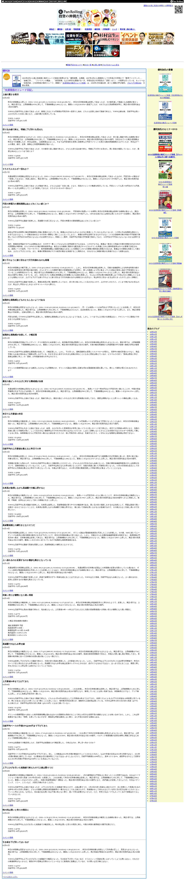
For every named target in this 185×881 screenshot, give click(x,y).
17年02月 (153, 594)
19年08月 (153, 521)
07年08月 (153, 796)
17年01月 (153, 597)
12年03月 (153, 738)
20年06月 (153, 497)
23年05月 (153, 412)
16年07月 (153, 611)
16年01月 (153, 626)
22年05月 (153, 441)
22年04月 (153, 444)
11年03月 (153, 767)
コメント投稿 (8, 125)
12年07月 (153, 728)
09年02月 (153, 784)
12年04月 (153, 735)
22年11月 (153, 427)
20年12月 (153, 482)
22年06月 (153, 439)
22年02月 (153, 448)
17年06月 (153, 585)
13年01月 (153, 713)
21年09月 (153, 461)
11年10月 (153, 750)
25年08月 (153, 346)
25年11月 (153, 339)
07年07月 (153, 798)
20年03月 (153, 504)
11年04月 (153, 764)
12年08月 (153, 725)
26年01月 (153, 334)
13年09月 (153, 694)
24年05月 (153, 383)
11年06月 (153, 759)
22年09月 (153, 431)
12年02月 (153, 740)
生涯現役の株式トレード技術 (73, 83)
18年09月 (153, 548)
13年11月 (153, 689)
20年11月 (153, 485)
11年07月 (153, 757)
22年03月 (153, 446)
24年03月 (153, 388)
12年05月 (153, 733)
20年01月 (153, 509)
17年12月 (153, 570)
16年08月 (153, 609)
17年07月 (153, 582)
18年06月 (153, 555)
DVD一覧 (88, 65)
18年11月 (153, 543)
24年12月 (153, 366)
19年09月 (153, 519)
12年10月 (153, 721)
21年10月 (153, 458)
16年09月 (153, 606)
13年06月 (153, 701)
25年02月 (153, 361)
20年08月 (153, 492)
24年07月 (153, 378)
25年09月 (153, 344)
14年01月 (153, 684)
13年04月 (153, 706)
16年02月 (153, 623)
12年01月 (153, 742)
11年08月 (153, 755)
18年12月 (153, 541)
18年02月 (153, 565)
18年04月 (153, 560)
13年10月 (153, 691)
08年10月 (153, 793)
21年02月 (153, 478)
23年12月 (153, 395)
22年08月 (153, 434)
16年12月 (153, 599)
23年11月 (153, 397)
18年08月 (153, 550)
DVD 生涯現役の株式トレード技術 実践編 (165, 263)
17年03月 (153, 592)
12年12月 (153, 716)
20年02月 (153, 507)
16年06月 (153, 614)
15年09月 (153, 636)
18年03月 (153, 563)
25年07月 (153, 349)
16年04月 (153, 619)
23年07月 (153, 407)
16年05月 (153, 616)
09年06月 (153, 774)
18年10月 (153, 546)
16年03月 (153, 621)
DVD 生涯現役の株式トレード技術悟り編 (165, 184)
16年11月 (153, 602)
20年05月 (153, 499)
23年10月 (153, 400)
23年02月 (153, 419)
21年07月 (153, 465)
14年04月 (153, 677)
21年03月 (153, 475)
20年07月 (153, 495)
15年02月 (153, 653)
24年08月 (153, 376)
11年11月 (153, 747)
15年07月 (153, 640)
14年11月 (153, 660)
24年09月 (153, 373)
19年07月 (153, 524)
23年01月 (153, 422)
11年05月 (153, 762)
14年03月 (153, 679)
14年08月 (153, 667)
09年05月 (153, 776)
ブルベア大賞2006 (134, 83)
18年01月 (153, 568)
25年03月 (153, 359)
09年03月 (153, 781)
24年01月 (153, 393)
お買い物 (96, 65)
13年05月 (153, 704)
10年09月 (153, 769)
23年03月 (153, 417)
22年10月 (153, 429)
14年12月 (153, 657)
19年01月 (153, 538)
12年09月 (153, 723)
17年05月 (153, 587)
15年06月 (153, 643)
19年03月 (153, 533)
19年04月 (153, 531)
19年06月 (153, 526)
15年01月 (153, 655)
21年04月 (153, 473)
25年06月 (153, 351)
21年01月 (153, 480)
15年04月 (153, 648)
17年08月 (153, 580)
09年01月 (153, 786)
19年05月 (153, 529)
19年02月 (153, 536)
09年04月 (153, 779)
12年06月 (153, 730)
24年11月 (153, 368)
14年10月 (153, 662)
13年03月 (153, 708)
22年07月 (153, 436)
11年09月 (153, 752)
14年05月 (153, 674)
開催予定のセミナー (75, 65)
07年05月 (153, 801)
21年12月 (153, 453)
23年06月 (153, 410)
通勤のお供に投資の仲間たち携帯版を (158, 6)
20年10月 (153, 487)
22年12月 (153, 424)
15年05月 (153, 645)
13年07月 (153, 699)
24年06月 (153, 380)
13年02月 (153, 711)
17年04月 (153, 589)
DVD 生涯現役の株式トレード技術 (165, 238)
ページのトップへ (11, 877)
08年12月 (153, 789)
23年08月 (153, 405)
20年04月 (153, 502)
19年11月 (153, 514)
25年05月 (153, 354)
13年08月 (153, 696)
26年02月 (153, 332)
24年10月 (153, 371)
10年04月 (153, 772)
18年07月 (153, 553)
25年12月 (153, 337)
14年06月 (153, 672)
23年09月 (153, 402)
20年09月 (153, 490)
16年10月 (153, 604)
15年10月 (153, 633)
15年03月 (153, 650)
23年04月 (153, 414)
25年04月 (153, 356)
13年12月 (153, 687)
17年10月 (153, 575)
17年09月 (153, 577)
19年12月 (153, 512)
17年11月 (153, 572)
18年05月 (153, 558)
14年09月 (153, 665)
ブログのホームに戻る (110, 65)
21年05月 (153, 470)
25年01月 (153, 363)
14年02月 (153, 682)
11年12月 (153, 745)
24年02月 (153, 390)
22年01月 (153, 451)
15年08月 (153, 638)
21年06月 (153, 468)
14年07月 (153, 670)
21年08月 (153, 463)
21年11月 (153, 456)
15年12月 (153, 628)
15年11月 (153, 631)
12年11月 (153, 718)
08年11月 (153, 791)
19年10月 (153, 516)
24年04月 (153, 385)
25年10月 (153, 342)
